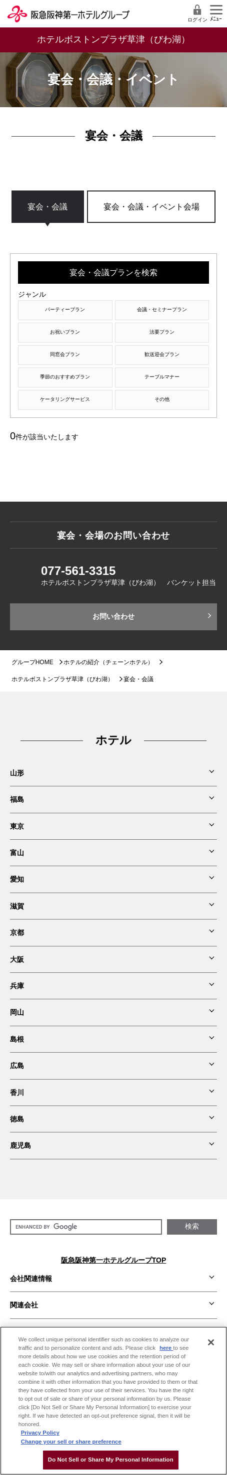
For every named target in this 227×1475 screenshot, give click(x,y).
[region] (114, 216)
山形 (17, 773)
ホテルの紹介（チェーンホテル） (109, 662)
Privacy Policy (40, 1433)
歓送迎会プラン (162, 354)
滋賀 (17, 906)
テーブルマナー (162, 376)
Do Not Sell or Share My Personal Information (111, 1460)
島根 (17, 1039)
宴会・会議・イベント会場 (152, 206)
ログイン (198, 13)
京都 (17, 932)
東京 (17, 826)
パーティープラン (65, 309)
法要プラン (162, 332)
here (166, 1348)
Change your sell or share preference (71, 1442)
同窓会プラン (65, 354)
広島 (17, 1066)
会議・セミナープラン (162, 309)
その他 (162, 399)
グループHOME (33, 662)
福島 (17, 799)
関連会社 (24, 1305)
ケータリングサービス (65, 399)
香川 (17, 1093)
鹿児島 (20, 1145)
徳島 (17, 1119)
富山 (17, 853)
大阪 (17, 959)
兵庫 (17, 986)
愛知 (17, 879)
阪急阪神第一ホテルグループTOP (113, 1260)
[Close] (211, 1342)
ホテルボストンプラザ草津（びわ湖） (63, 679)
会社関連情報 (31, 1279)
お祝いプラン (65, 332)
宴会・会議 (48, 206)
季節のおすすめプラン (65, 376)
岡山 (17, 1012)
